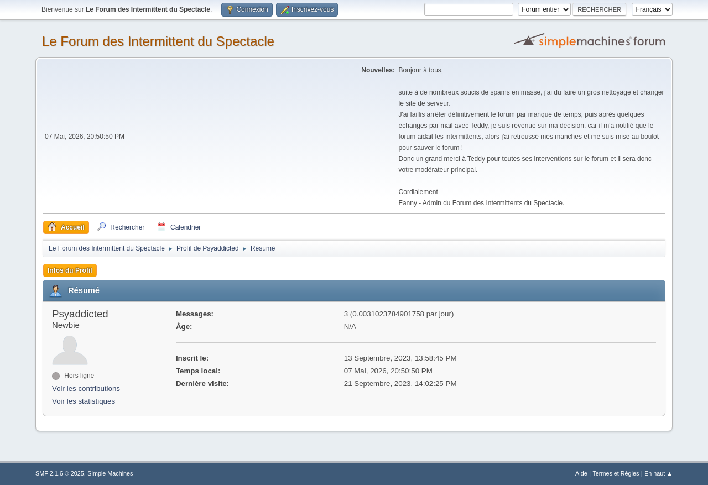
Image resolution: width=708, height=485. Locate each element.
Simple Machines (110, 473)
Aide (581, 473)
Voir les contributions (86, 388)
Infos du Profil (70, 270)
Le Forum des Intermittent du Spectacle (158, 41)
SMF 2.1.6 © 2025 (59, 473)
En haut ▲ (658, 473)
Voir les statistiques (83, 401)
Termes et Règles (615, 473)
